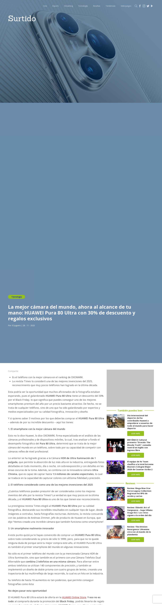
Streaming (68, 6)
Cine (45, 6)
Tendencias (110, 6)
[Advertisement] (130, 388)
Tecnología (83, 6)
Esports (55, 6)
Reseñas (96, 6)
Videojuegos (126, 6)
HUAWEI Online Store (74, 597)
